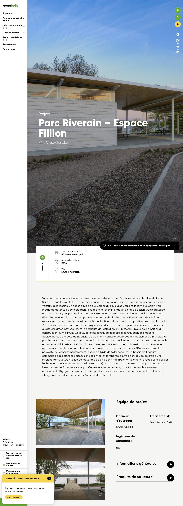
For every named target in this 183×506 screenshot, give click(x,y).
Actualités (8, 442)
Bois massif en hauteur (11, 464)
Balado (6, 439)
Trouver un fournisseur (13, 445)
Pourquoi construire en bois (13, 19)
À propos (7, 13)
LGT (118, 447)
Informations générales (145, 464)
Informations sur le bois (13, 26)
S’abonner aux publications (11, 472)
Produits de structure (145, 477)
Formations (9, 49)
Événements (9, 44)
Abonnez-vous (13, 497)
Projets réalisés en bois (12, 38)
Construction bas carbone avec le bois (12, 455)
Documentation (13, 32)
